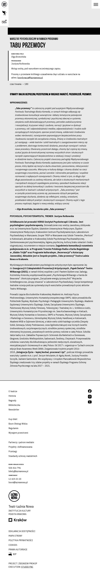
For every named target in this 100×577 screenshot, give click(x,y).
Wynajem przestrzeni (18, 432)
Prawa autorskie (18, 549)
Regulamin (13, 428)
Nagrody (12, 400)
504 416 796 (15, 467)
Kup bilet (13, 419)
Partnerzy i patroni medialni (21, 442)
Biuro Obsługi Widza (18, 423)
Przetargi (13, 451)
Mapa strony (15, 535)
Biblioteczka (14, 405)
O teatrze (13, 391)
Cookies (13, 545)
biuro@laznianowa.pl (18, 482)
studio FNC (27, 566)
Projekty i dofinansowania (20, 446)
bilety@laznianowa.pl (18, 471)
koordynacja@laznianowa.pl (30, 77)
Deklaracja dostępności (22, 531)
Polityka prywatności (21, 540)
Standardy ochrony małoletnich (23, 456)
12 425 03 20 (15, 479)
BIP (14, 554)
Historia (12, 395)
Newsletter (14, 409)
